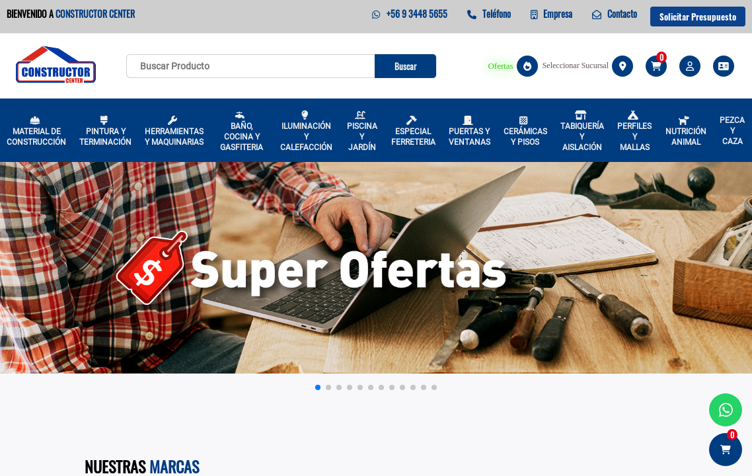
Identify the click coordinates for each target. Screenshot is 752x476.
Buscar (405, 66)
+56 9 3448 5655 (409, 13)
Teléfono (489, 13)
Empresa (552, 13)
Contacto (614, 13)
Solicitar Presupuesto (697, 16)
